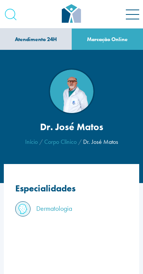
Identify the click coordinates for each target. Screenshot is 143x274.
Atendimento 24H (36, 39)
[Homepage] (71, 14)
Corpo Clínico (60, 142)
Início (31, 142)
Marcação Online (107, 39)
